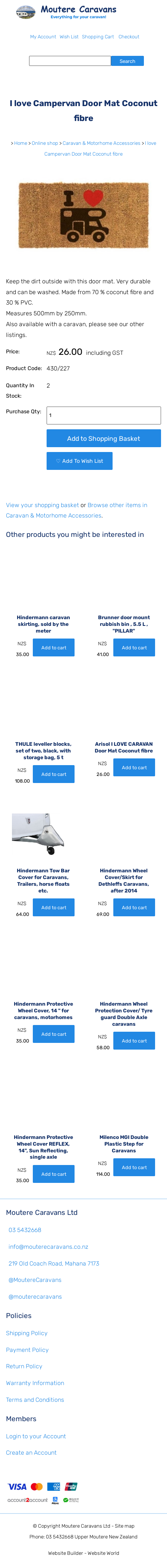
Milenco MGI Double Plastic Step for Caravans (124, 1143)
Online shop (45, 143)
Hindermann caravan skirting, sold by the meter (43, 624)
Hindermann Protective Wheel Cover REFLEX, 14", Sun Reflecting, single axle (43, 1147)
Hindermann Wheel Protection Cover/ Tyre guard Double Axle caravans (123, 1014)
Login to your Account (36, 1436)
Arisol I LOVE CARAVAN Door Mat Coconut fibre (124, 747)
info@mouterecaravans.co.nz (48, 1246)
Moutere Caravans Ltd (86, 1526)
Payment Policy (27, 1349)
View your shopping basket (42, 505)
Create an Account (31, 1452)
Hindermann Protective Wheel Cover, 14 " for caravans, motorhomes (43, 1010)
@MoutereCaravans (35, 1279)
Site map (125, 1526)
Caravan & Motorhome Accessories (102, 143)
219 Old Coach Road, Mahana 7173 (54, 1263)
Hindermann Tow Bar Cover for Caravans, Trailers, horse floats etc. (43, 880)
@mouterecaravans (35, 1296)
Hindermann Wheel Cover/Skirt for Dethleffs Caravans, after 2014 (123, 880)
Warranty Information (35, 1383)
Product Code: (24, 368)
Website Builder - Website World (83, 1553)
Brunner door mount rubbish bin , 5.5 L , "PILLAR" (124, 624)
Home (20, 143)
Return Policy (24, 1366)
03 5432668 (25, 1230)
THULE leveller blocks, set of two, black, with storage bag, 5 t (43, 750)
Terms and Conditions (35, 1399)
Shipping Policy (27, 1333)
